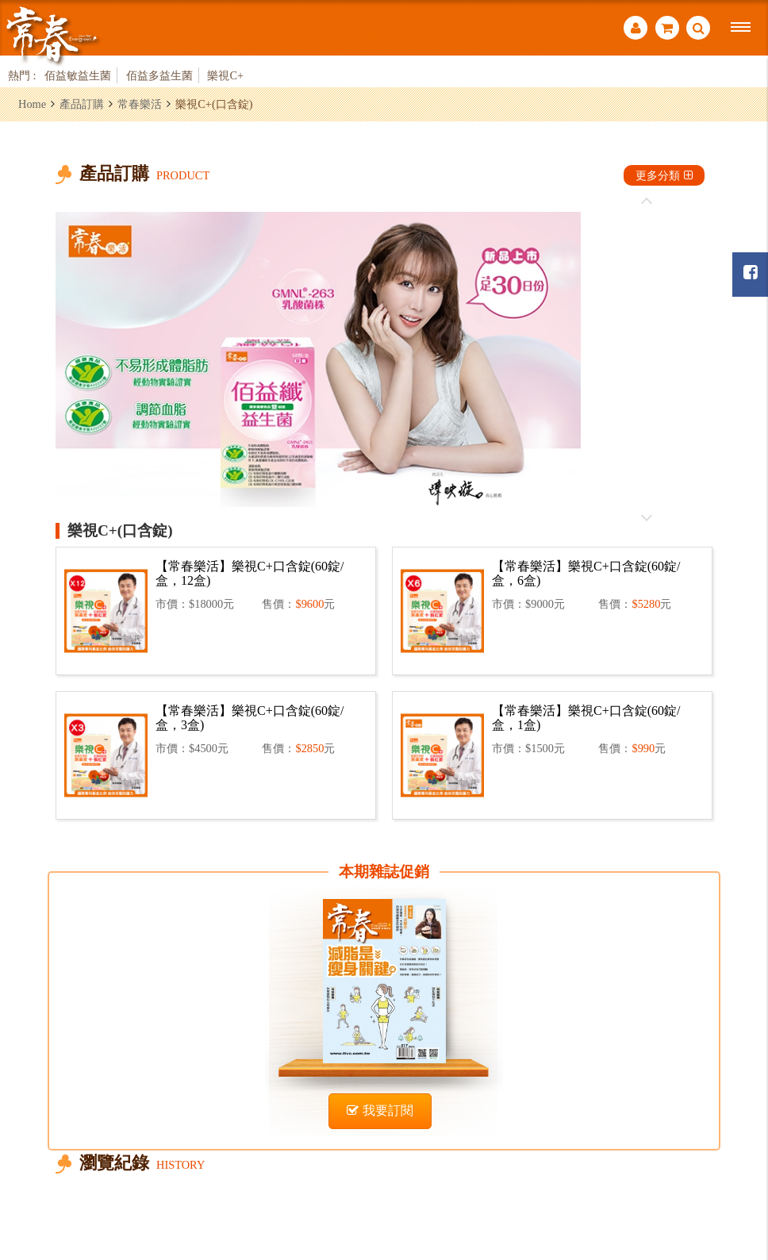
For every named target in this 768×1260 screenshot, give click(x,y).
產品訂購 (82, 104)
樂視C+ (225, 75)
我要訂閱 (380, 1110)
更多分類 (664, 175)
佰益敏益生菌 (77, 75)
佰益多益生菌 (159, 75)
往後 (646, 517)
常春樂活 (139, 104)
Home (32, 104)
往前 (646, 201)
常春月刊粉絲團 (750, 272)
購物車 (667, 28)
